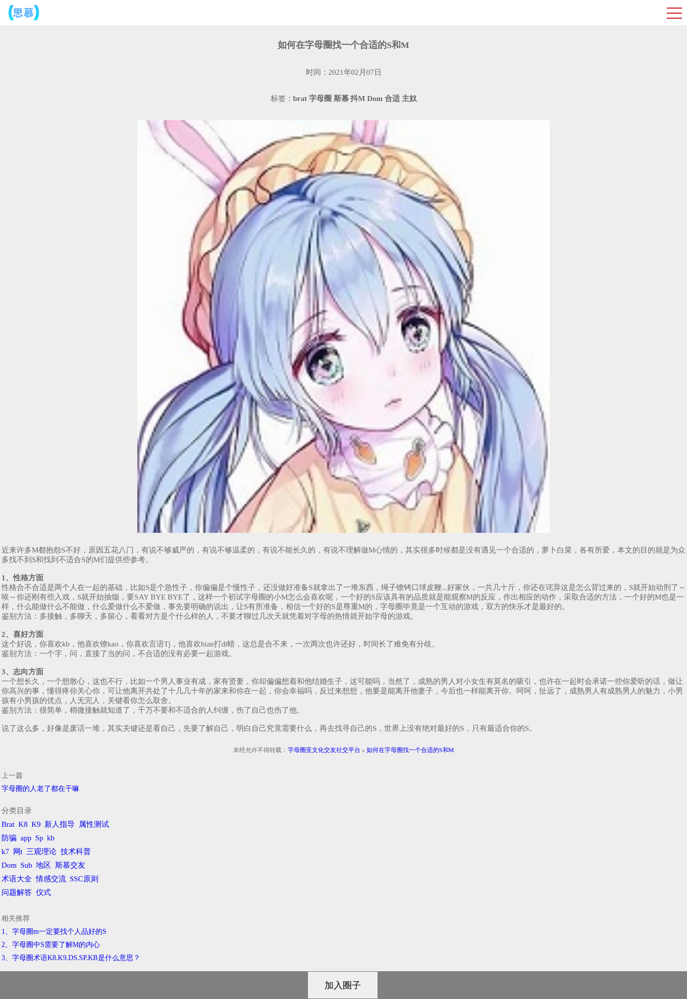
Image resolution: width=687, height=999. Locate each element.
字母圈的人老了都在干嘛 (40, 788)
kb (51, 838)
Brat (8, 824)
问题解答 (17, 892)
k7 (5, 851)
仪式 (43, 892)
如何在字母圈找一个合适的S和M (410, 750)
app (26, 838)
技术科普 (76, 851)
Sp (39, 838)
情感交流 (51, 879)
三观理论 (41, 851)
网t (18, 851)
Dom (9, 865)
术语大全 (17, 879)
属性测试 (94, 824)
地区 (43, 865)
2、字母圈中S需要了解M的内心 (51, 944)
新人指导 (59, 824)
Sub (26, 865)
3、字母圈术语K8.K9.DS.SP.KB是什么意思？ (71, 958)
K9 (35, 824)
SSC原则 (84, 879)
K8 (22, 824)
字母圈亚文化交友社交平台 (324, 750)
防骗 (9, 838)
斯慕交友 (70, 865)
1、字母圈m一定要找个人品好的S (54, 931)
